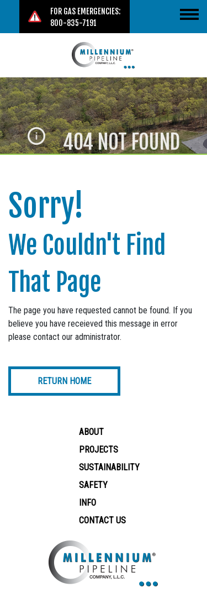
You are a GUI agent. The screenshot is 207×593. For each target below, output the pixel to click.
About (91, 432)
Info (87, 502)
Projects (98, 449)
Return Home (64, 381)
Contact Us (102, 520)
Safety (93, 485)
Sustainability (109, 467)
